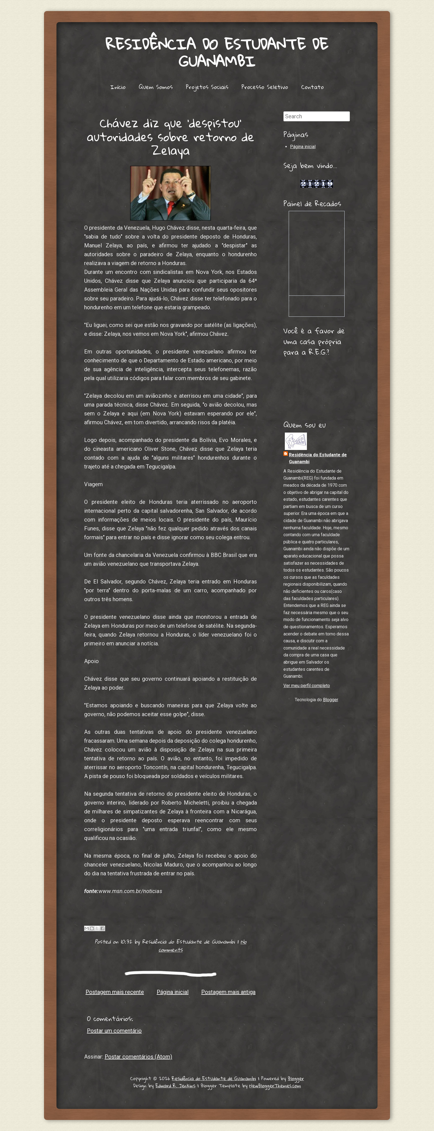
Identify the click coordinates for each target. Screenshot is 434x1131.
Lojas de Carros (316, 177)
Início (118, 87)
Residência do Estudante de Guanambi (217, 52)
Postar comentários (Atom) (138, 1056)
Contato (312, 87)
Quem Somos (156, 87)
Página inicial (172, 992)
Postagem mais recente (115, 992)
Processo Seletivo (264, 87)
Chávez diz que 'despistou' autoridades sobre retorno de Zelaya (170, 136)
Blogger (330, 699)
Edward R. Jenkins (175, 1085)
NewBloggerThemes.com (275, 1085)
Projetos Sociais (207, 87)
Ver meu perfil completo (306, 685)
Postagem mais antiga (228, 992)
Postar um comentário (114, 1030)
